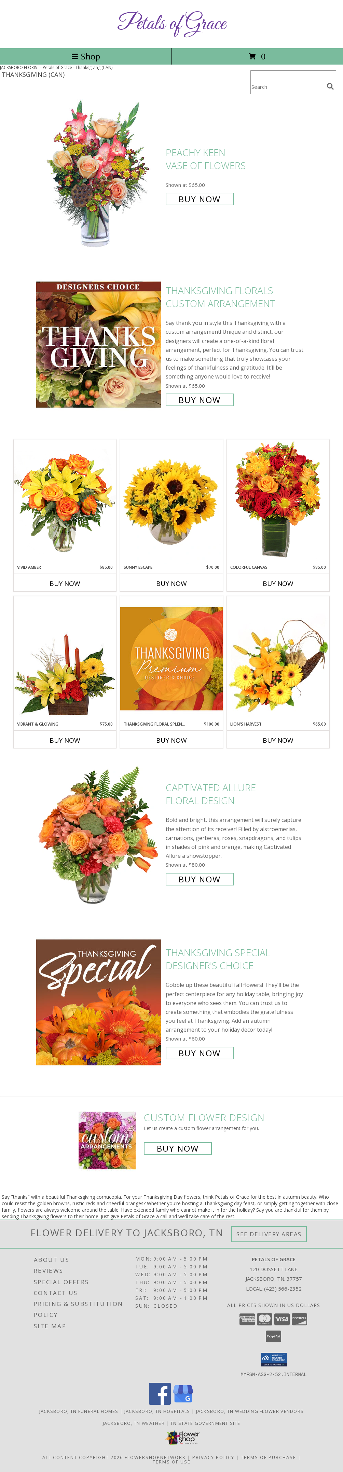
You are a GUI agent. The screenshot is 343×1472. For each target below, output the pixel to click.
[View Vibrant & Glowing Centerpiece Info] (65, 658)
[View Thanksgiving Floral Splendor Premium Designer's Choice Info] (171, 658)
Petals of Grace (171, 24)
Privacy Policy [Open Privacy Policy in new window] (213, 1457)
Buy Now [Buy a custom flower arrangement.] (178, 1148)
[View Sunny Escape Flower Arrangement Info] (171, 502)
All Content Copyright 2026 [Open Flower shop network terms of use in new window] (82, 1457)
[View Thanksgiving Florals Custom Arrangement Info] (99, 344)
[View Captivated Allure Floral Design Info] (99, 832)
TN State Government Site (205, 1423)
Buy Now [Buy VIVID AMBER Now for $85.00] (65, 583)
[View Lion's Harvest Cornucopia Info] (278, 658)
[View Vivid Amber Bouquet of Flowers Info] (65, 502)
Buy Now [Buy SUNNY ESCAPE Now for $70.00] (171, 583)
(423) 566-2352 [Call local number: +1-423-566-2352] (283, 1288)
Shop (85, 56)
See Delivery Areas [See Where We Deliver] (269, 1234)
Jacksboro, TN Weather (134, 1423)
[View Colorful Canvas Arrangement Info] (278, 502)
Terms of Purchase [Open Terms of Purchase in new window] (268, 1457)
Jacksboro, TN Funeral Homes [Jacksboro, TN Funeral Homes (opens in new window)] (79, 1411)
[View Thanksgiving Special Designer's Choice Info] (99, 1002)
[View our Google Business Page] (183, 1402)
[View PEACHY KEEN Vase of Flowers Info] (99, 175)
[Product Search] (287, 86)
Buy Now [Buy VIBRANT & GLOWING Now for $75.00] (65, 740)
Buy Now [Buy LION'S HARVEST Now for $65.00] (278, 740)
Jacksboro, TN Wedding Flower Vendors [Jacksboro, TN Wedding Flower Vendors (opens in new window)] (250, 1411)
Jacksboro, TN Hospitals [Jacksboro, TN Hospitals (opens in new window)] (157, 1411)
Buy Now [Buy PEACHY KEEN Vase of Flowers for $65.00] (200, 199)
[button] (274, 1359)
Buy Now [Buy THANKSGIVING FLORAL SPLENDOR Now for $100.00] (171, 740)
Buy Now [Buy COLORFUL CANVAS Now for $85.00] (278, 583)
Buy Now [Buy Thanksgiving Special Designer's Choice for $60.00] (200, 1053)
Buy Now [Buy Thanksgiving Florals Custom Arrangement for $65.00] (200, 399)
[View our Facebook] (160, 1402)
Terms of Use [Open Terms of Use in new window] (172, 1461)
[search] (330, 86)
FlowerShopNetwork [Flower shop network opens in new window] (155, 1457)
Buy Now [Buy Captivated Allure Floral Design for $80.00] (200, 879)
